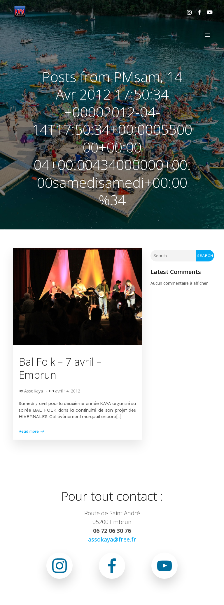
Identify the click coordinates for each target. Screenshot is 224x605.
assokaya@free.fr (112, 539)
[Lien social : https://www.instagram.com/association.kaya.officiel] (187, 11)
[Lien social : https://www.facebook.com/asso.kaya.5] (197, 11)
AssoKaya (33, 391)
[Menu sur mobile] (208, 35)
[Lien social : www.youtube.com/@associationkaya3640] (207, 11)
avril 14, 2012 (67, 391)
